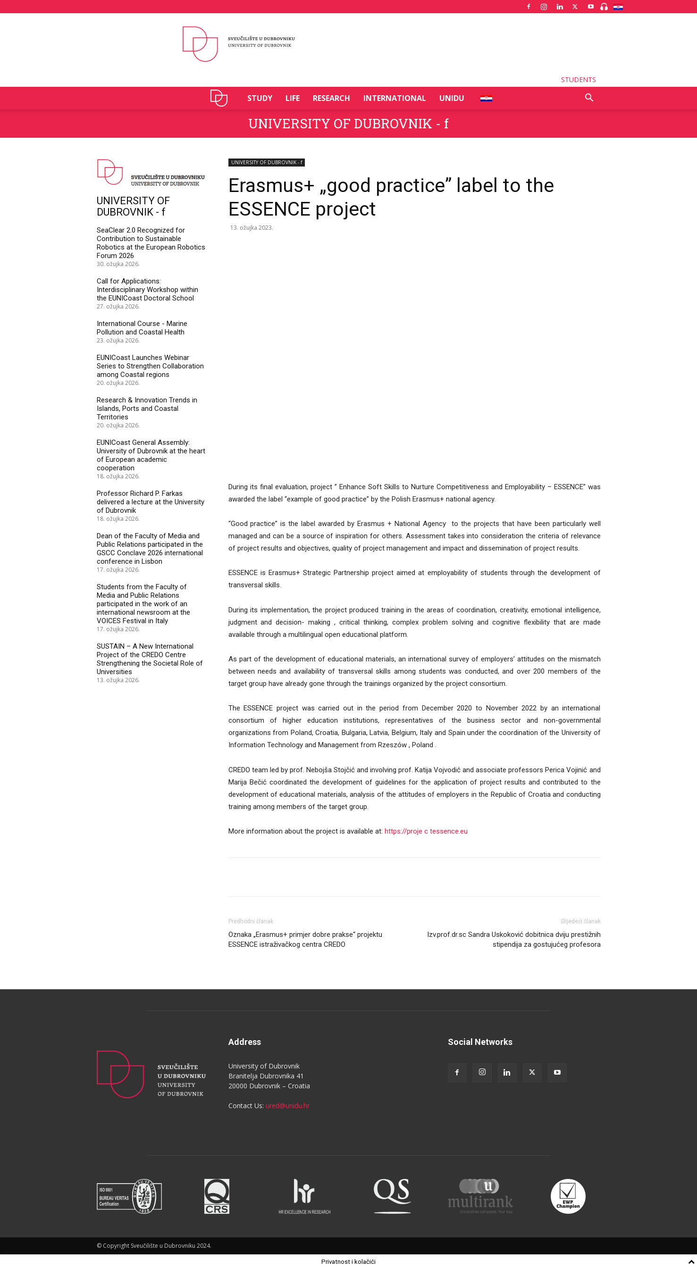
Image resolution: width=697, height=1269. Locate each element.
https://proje (404, 831)
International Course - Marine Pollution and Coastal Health (142, 327)
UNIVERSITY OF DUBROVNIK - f (348, 123)
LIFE (293, 98)
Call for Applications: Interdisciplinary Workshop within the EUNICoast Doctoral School (147, 289)
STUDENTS (578, 79)
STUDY (259, 98)
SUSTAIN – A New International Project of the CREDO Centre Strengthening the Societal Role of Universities (150, 659)
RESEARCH (331, 98)
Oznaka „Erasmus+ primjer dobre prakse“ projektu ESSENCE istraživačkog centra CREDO (305, 939)
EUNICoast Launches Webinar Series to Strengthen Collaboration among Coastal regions (150, 366)
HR (483, 98)
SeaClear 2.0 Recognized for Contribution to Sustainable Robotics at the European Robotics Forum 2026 (151, 243)
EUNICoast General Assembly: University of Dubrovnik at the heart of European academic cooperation (151, 455)
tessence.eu (449, 831)
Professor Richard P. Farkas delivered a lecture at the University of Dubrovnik (150, 502)
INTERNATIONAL (394, 98)
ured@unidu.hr (288, 1105)
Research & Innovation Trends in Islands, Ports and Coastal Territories (147, 408)
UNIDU (221, 98)
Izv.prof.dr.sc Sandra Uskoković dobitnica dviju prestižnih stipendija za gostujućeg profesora (514, 939)
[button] (589, 98)
